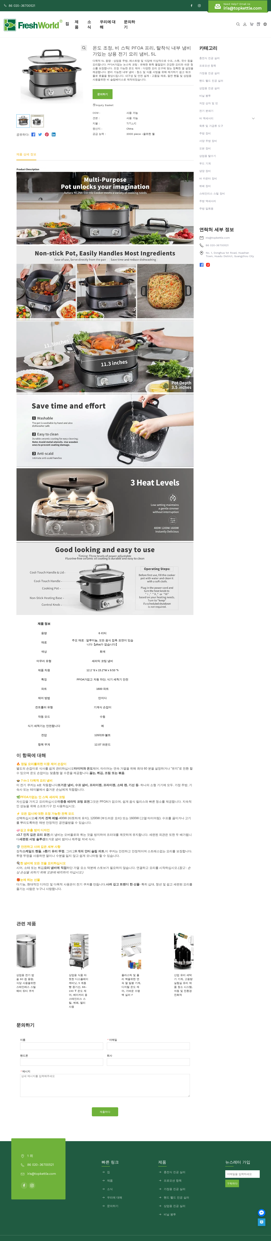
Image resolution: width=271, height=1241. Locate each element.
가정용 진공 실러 (209, 73)
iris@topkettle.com (218, 237)
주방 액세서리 (207, 201)
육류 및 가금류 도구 (211, 125)
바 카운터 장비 (208, 178)
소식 (105, 24)
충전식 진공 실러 (209, 58)
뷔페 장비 (205, 185)
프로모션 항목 (207, 65)
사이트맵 (173, 1230)
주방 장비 (205, 133)
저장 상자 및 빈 (208, 103)
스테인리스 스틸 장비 (212, 193)
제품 (92, 24)
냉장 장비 (205, 170)
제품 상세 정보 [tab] (26, 154)
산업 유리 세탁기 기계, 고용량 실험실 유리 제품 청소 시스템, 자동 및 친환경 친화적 (175, 979)
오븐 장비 (205, 148)
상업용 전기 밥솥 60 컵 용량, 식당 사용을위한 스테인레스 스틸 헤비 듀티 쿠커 (34, 979)
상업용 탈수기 (207, 155)
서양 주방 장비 (208, 140)
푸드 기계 (205, 163)
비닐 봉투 (205, 95)
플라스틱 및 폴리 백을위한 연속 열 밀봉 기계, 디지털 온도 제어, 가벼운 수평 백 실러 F (127, 979)
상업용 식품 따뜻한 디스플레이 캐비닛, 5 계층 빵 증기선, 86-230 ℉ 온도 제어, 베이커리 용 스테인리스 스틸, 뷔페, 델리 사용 (81, 983)
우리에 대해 (125, 24)
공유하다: (22, 134)
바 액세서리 (206, 118)
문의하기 (147, 24)
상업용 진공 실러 (209, 88)
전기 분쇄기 (206, 110)
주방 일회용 (206, 208)
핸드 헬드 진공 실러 (211, 80)
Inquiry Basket (103, 105)
